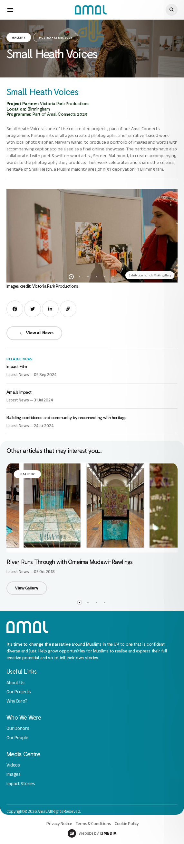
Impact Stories (20, 783)
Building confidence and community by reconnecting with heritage (66, 417)
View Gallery (26, 588)
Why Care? (16, 701)
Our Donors (17, 728)
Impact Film (16, 366)
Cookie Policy (127, 824)
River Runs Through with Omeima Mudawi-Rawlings (69, 561)
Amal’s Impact (19, 392)
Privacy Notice (59, 824)
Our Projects (18, 691)
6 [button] (113, 276)
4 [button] (96, 276)
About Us (15, 682)
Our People (17, 737)
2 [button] (79, 276)
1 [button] (71, 276)
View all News (36, 332)
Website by (92, 833)
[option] (92, 236)
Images (13, 774)
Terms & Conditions (93, 824)
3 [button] (88, 276)
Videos (13, 765)
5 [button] (104, 276)
